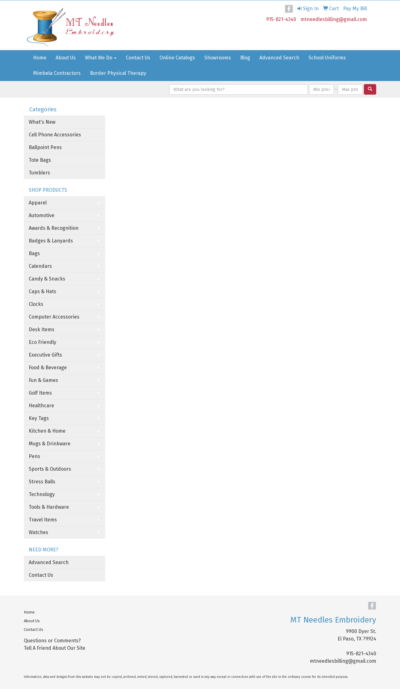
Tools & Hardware (49, 507)
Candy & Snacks (47, 279)
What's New (42, 122)
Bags (34, 253)
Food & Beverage (48, 367)
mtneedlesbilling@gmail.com (333, 19)
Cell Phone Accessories (55, 135)
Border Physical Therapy (118, 73)
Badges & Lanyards (51, 241)
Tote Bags (40, 160)
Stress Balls (42, 482)
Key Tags (39, 418)
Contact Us (138, 58)
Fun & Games (43, 380)
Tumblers (39, 173)
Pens (34, 456)
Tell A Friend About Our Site (54, 648)
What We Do (101, 58)
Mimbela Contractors (57, 73)
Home (39, 58)
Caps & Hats (42, 291)
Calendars (40, 266)
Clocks (36, 304)
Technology (42, 494)
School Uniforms (327, 58)
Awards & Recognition (54, 228)
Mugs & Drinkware (49, 444)
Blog (245, 58)
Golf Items (40, 393)
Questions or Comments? (52, 641)
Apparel (38, 203)
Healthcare (41, 406)
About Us (66, 58)
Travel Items (43, 520)
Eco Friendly (42, 342)
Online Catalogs (177, 58)
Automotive (41, 215)
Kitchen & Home (47, 431)
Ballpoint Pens (45, 147)
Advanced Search (279, 58)
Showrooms (217, 58)
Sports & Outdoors (50, 469)
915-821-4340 (281, 19)
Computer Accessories (54, 317)
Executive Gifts (45, 355)
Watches (38, 532)
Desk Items (41, 329)
